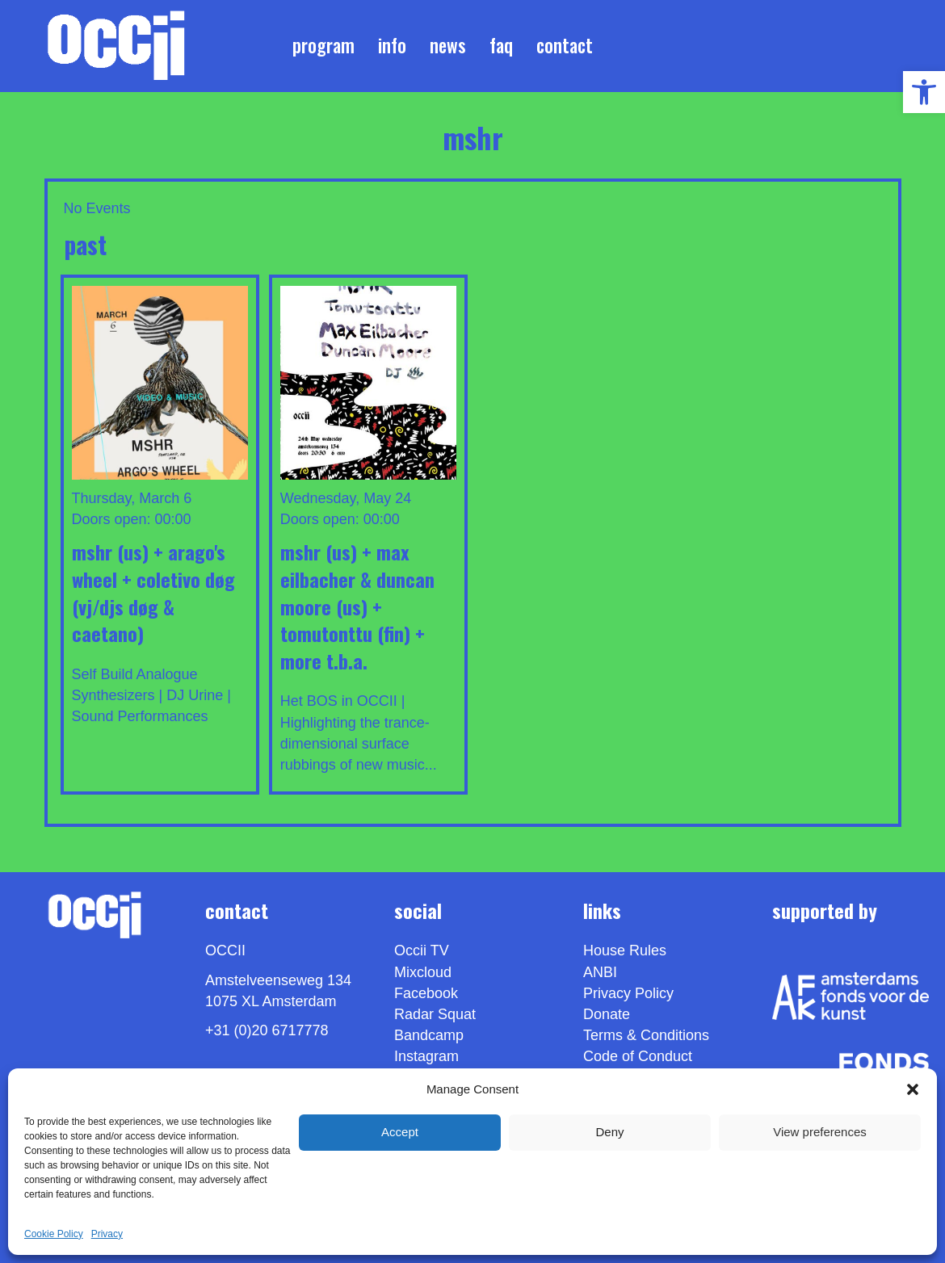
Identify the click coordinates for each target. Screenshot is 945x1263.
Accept (399, 1132)
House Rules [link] (624, 950)
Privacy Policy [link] (628, 993)
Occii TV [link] (421, 950)
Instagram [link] (426, 1056)
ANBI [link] (600, 972)
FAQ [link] (501, 45)
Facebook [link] (426, 993)
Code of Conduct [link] (637, 1056)
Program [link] (323, 45)
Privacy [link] (107, 1234)
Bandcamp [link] (429, 1035)
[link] (924, 92)
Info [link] (392, 45)
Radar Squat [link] (435, 1014)
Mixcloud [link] (423, 972)
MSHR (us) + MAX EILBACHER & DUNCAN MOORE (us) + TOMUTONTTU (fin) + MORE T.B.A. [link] (357, 605)
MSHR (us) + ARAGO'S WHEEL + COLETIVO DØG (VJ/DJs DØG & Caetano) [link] (153, 592)
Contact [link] (564, 45)
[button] (913, 1089)
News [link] (448, 45)
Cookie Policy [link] (53, 1234)
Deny (609, 1132)
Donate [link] (606, 1014)
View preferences (820, 1132)
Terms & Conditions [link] (646, 1035)
